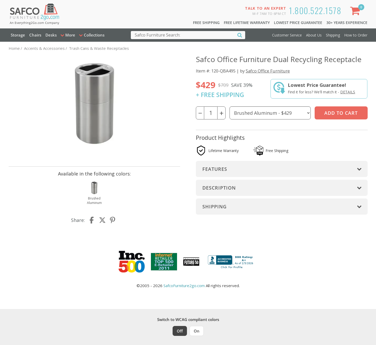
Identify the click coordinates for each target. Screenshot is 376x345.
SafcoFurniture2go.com (184, 285)
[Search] (239, 34)
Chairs (35, 35)
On (196, 331)
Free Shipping (206, 22)
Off (180, 331)
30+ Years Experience (346, 22)
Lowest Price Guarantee (298, 22)
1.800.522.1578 (315, 10)
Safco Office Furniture (268, 71)
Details (347, 91)
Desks (51, 35)
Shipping (333, 35)
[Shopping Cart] (355, 12)
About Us (314, 35)
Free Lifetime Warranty (247, 22)
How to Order (355, 35)
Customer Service (287, 35)
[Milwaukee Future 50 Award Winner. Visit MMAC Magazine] (191, 261)
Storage (18, 35)
